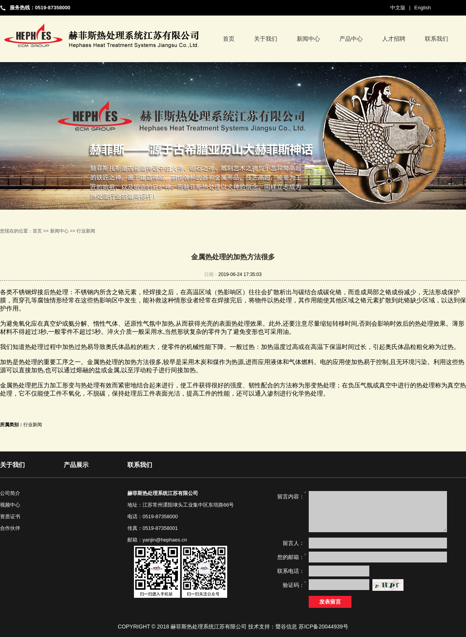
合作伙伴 (10, 528)
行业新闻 (86, 231)
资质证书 (10, 516)
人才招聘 (393, 39)
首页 (229, 39)
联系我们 (436, 39)
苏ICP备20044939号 (323, 626)
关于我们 (265, 39)
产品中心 (351, 39)
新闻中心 (308, 39)
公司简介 (10, 493)
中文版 (397, 7)
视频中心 (10, 505)
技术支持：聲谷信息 (272, 626)
